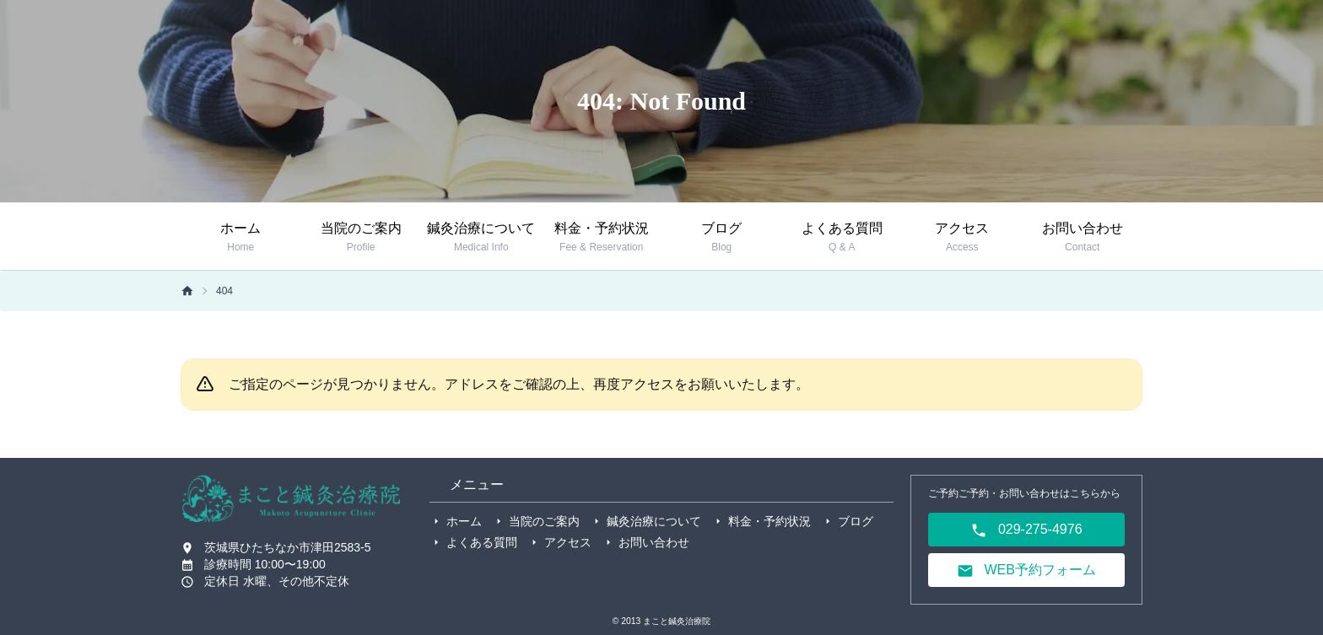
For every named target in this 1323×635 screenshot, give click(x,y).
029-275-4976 (1026, 530)
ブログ (855, 521)
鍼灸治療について (654, 521)
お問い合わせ (653, 542)
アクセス (567, 542)
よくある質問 (481, 542)
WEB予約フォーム (1026, 570)
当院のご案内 (544, 521)
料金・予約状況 (769, 521)
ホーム (464, 521)
